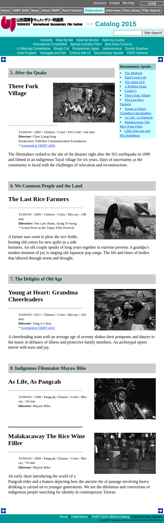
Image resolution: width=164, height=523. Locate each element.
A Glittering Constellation (33, 48)
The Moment (133, 73)
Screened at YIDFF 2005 (38, 145)
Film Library (132, 10)
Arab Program (27, 53)
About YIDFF (50, 10)
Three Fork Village (137, 95)
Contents (46, 40)
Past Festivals (72, 10)
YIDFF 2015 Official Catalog (110, 517)
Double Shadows (136, 48)
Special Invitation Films (86, 44)
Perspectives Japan (86, 48)
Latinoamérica (112, 48)
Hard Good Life (135, 77)
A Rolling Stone (136, 86)
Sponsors (100, 3)
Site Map (128, 3)
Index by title (64, 40)
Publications (94, 10)
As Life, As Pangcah (139, 117)
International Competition (50, 44)
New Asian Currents (118, 44)
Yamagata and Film (53, 53)
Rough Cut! (61, 48)
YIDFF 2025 (20, 10)
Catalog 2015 (115, 24)
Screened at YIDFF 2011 (38, 328)
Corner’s (130, 91)
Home (5, 10)
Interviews (113, 10)
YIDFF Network (137, 53)
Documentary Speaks (109, 53)
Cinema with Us (80, 53)
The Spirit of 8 (135, 82)
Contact (114, 3)
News (35, 10)
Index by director (87, 40)
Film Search (151, 10)
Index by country (113, 40)
